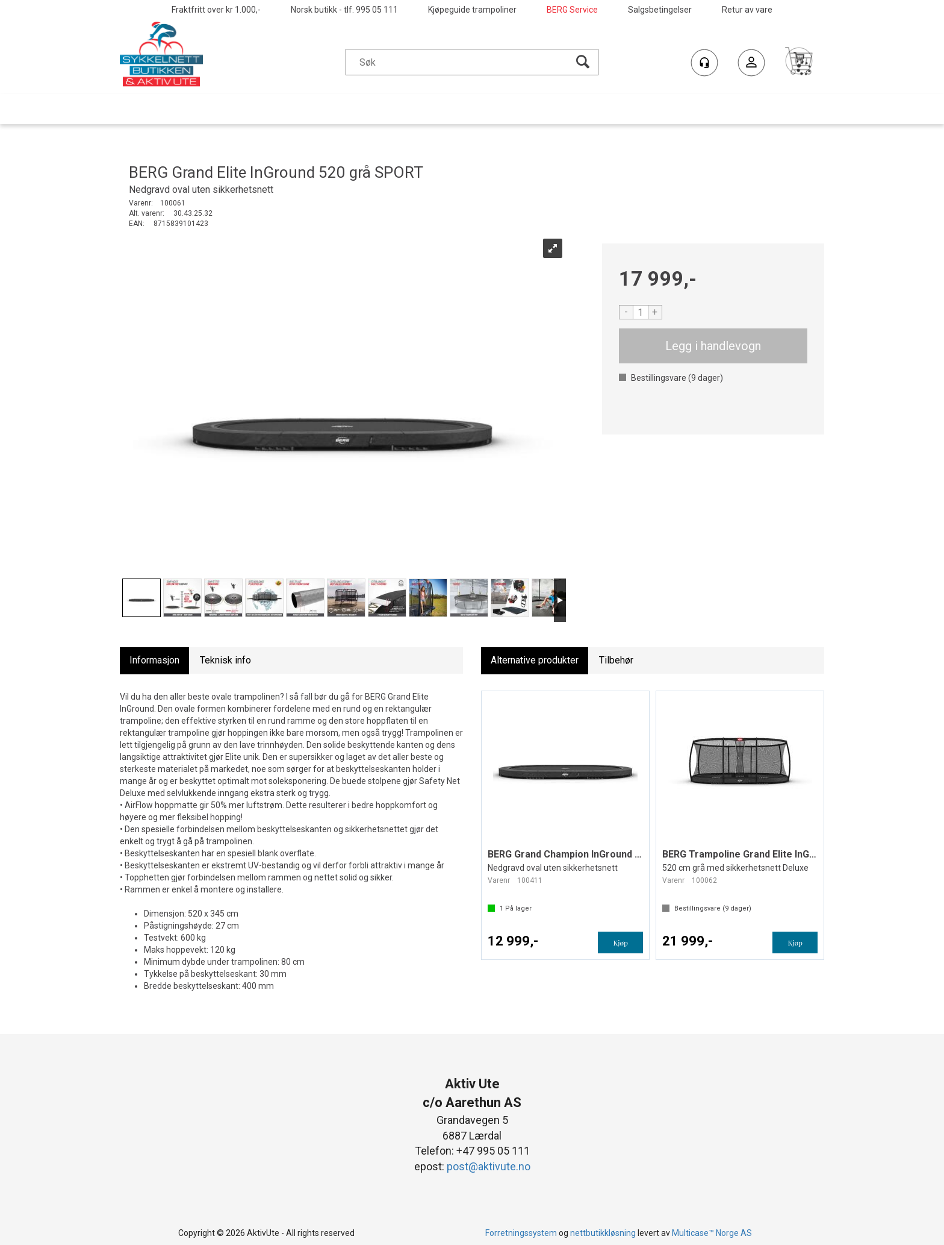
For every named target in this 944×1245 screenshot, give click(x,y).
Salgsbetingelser (660, 9)
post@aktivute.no (488, 1166)
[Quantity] (640, 312)
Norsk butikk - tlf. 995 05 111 (344, 9)
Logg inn (751, 64)
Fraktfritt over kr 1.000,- (216, 9)
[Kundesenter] (704, 62)
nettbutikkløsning (603, 1233)
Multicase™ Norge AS (712, 1233)
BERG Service (572, 9)
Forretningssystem (521, 1233)
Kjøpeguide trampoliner (472, 9)
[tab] (154, 660)
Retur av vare (747, 9)
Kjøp (713, 345)
